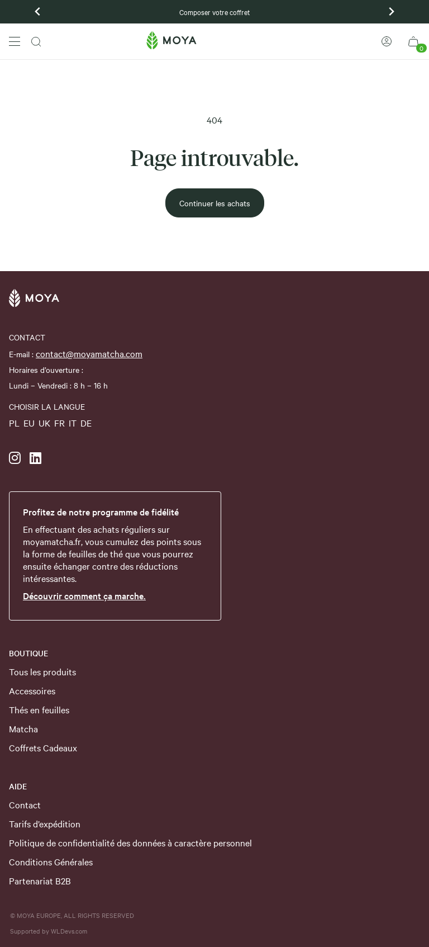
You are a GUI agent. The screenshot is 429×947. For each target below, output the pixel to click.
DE (86, 422)
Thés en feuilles (39, 709)
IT (73, 422)
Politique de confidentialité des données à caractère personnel (130, 842)
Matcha (23, 728)
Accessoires (32, 690)
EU (29, 422)
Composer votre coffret (214, 12)
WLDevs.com (69, 930)
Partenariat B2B (40, 880)
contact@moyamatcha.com (89, 353)
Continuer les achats (214, 203)
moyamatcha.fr (52, 541)
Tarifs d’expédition (44, 823)
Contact (25, 804)
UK (44, 422)
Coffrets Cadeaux (43, 747)
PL (14, 422)
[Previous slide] (38, 11)
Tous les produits (42, 671)
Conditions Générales (51, 861)
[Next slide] (391, 11)
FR (59, 422)
